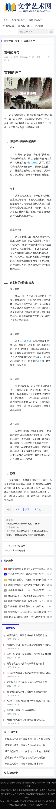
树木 (18, 509)
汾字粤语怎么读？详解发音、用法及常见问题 (27, 739)
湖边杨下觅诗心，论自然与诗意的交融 (27, 579)
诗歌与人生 (8, 25)
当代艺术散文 (25, 25)
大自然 (37, 509)
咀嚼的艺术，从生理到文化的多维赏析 (27, 611)
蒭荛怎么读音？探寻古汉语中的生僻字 (26, 663)
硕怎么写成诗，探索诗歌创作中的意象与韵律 (29, 654)
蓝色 (39, 361)
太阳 (28, 341)
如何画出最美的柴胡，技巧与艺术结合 (28, 617)
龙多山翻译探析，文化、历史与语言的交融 (29, 590)
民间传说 (39, 25)
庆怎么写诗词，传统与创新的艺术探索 (24, 763)
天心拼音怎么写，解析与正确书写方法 (27, 574)
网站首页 (4, 782)
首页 (5, 19)
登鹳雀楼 (32, 162)
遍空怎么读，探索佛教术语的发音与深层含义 (30, 595)
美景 (27, 509)
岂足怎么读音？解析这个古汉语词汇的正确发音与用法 (29, 701)
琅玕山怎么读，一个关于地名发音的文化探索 (27, 751)
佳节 (49, 782)
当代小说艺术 (35, 19)
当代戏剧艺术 (18, 19)
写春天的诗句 (15, 782)
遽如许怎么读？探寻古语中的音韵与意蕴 (27, 682)
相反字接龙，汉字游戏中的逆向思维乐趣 (27, 635)
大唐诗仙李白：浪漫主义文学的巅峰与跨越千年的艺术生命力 (29, 644)
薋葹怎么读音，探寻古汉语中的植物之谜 (25, 745)
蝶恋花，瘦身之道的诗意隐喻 (21, 710)
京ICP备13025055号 (28, 801)
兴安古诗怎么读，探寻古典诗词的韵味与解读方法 (29, 673)
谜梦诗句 (41, 782)
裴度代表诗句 (19, 546)
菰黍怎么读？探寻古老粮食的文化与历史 (25, 757)
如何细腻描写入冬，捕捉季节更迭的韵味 (27, 691)
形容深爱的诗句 (29, 782)
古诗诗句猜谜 (19, 550)
